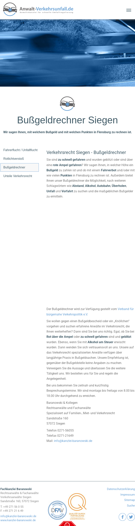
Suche (131, 505)
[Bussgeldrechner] (90, 246)
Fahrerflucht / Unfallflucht (20, 150)
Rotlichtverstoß (13, 158)
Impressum (127, 494)
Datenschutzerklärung (121, 489)
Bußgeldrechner (14, 167)
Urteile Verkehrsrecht (17, 176)
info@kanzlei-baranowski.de (73, 441)
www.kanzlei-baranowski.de (18, 520)
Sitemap (129, 500)
